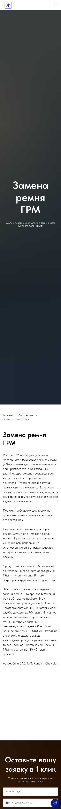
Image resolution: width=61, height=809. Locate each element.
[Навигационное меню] (56, 5)
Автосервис (26, 415)
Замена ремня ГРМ (16, 419)
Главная (8, 415)
